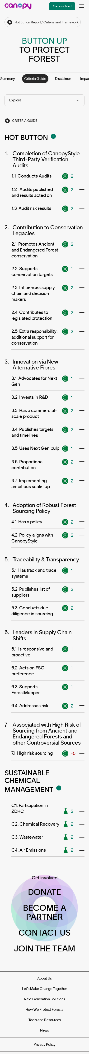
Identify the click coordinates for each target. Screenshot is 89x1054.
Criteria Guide (35, 79)
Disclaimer (63, 79)
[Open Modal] (53, 136)
